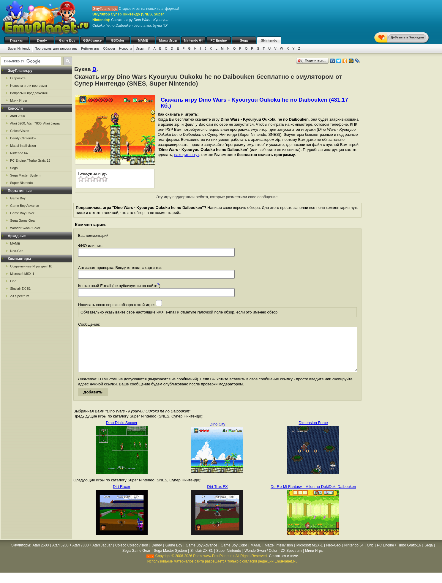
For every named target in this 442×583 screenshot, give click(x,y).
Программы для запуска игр (55, 48)
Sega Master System (25, 175)
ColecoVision (19, 131)
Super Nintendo (19, 48)
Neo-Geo (16, 251)
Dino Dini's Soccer (121, 431)
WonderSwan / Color (25, 228)
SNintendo (269, 40)
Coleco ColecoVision (131, 554)
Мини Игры (168, 40)
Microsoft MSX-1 (22, 273)
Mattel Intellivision (23, 145)
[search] (30, 61)
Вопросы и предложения (29, 93)
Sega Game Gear (23, 220)
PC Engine (218, 40)
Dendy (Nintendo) (23, 138)
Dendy (42, 40)
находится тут (186, 154)
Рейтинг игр (90, 48)
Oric (13, 281)
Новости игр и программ (28, 85)
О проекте (18, 78)
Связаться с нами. (284, 565)
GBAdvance (92, 40)
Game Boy (67, 40)
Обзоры (109, 48)
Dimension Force (313, 431)
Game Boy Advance (24, 205)
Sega (244, 40)
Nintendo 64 (193, 40)
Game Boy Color (22, 213)
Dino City (217, 433)
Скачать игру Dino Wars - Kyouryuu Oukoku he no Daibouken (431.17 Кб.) (254, 103)
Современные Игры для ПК (31, 266)
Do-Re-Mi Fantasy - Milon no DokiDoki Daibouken (313, 495)
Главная (16, 40)
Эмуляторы (20, 554)
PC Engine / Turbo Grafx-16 (30, 160)
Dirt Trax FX (217, 495)
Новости (125, 48)
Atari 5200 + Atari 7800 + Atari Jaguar (82, 554)
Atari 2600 (17, 116)
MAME (143, 40)
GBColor (117, 40)
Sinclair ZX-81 (20, 288)
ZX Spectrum (19, 296)
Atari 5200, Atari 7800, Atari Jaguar (35, 123)
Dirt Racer (121, 495)
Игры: (140, 48)
